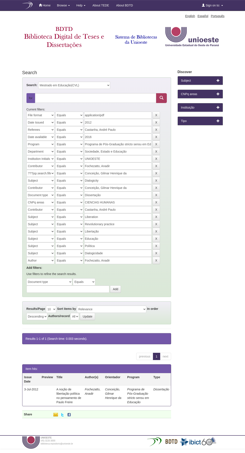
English (190, 16)
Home (45, 5)
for (30, 98)
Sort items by (66, 308)
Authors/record (59, 316)
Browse (63, 5)
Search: (31, 85)
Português (217, 16)
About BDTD (124, 5)
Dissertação (161, 389)
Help (80, 5)
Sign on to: (212, 5)
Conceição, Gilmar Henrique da (113, 394)
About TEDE (100, 5)
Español (203, 16)
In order (152, 308)
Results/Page (35, 308)
